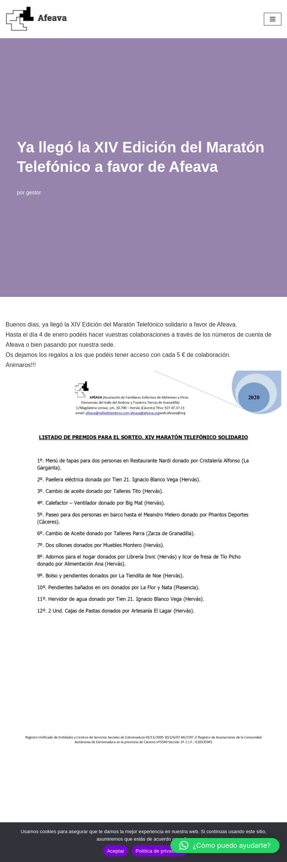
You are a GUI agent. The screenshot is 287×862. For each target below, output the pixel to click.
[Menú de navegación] (272, 19)
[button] (225, 845)
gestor (33, 192)
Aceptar (115, 851)
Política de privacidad (160, 851)
